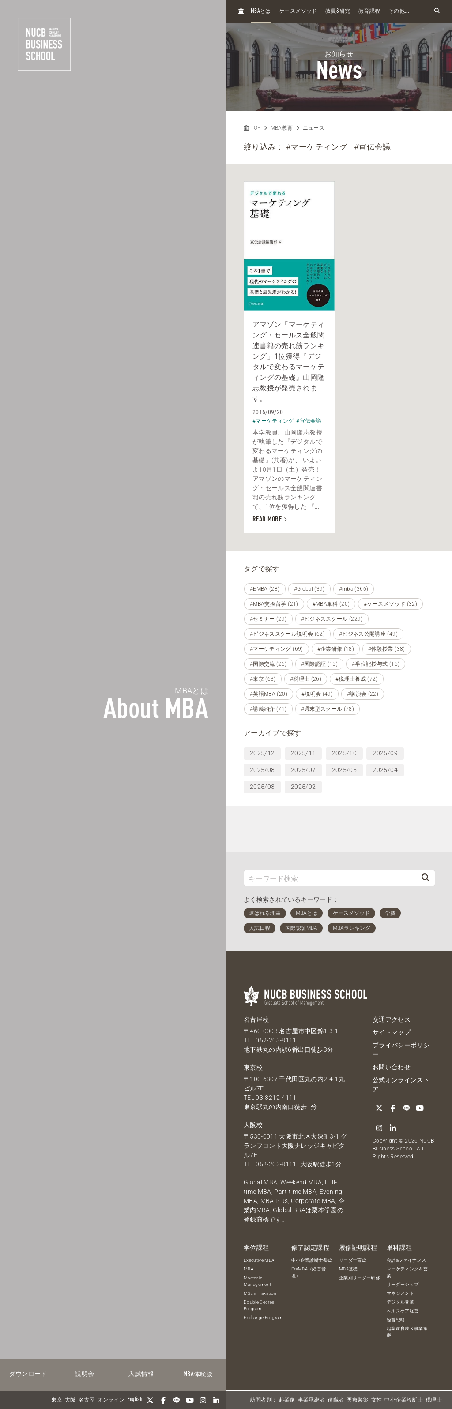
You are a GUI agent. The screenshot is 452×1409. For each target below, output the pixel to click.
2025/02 (303, 786)
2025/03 (262, 786)
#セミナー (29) (268, 619)
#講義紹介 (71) (268, 709)
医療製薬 (357, 1400)
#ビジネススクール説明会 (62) (287, 634)
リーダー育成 (352, 1260)
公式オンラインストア (401, 1084)
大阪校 (253, 1124)
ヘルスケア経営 (402, 1310)
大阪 (70, 1400)
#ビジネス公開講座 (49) (368, 634)
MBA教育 (282, 128)
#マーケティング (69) (276, 649)
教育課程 (369, 11)
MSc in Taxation (260, 1293)
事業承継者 (311, 1400)
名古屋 (87, 1400)
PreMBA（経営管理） (308, 1272)
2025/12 (262, 753)
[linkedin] (216, 1400)
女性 (376, 1400)
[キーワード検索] (330, 878)
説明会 (84, 1374)
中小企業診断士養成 (311, 1260)
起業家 (287, 1400)
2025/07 (303, 769)
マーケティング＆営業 (407, 1272)
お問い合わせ (392, 1067)
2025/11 (303, 753)
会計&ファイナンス (406, 1260)
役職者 (336, 1400)
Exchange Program (263, 1317)
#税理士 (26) (305, 679)
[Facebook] (163, 1400)
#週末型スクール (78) (327, 709)
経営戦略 (396, 1319)
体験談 (198, 1374)
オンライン (111, 1400)
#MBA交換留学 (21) (274, 604)
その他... (398, 11)
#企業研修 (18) (335, 649)
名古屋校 (256, 1019)
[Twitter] (150, 1400)
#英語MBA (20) (268, 694)
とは (261, 11)
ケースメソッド (298, 11)
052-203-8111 (276, 1040)
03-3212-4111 (276, 1097)
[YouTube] (189, 1400)
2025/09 (385, 753)
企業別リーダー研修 (359, 1277)
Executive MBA (259, 1260)
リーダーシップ (402, 1284)
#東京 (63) (263, 679)
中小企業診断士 (403, 1400)
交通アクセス (392, 1019)
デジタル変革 (400, 1302)
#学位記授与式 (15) (375, 664)
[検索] (425, 878)
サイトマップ (392, 1032)
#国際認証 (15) (319, 664)
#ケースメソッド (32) (390, 604)
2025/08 (262, 769)
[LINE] (176, 1400)
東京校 (253, 1067)
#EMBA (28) (265, 589)
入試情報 (141, 1374)
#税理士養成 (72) (356, 679)
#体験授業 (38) (386, 649)
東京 (56, 1400)
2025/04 (385, 769)
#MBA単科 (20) (331, 604)
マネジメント (400, 1293)
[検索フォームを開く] (437, 11)
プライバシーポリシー (401, 1050)
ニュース (313, 128)
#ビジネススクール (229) (332, 619)
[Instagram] (203, 1400)
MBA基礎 (348, 1269)
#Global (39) (309, 589)
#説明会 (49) (317, 694)
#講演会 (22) (362, 694)
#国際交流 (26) (268, 664)
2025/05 (344, 769)
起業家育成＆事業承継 (407, 1332)
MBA (248, 1269)
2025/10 (344, 753)
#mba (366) (354, 589)
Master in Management (257, 1281)
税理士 (434, 1400)
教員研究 (337, 11)
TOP (252, 128)
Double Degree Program (259, 1305)
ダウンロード (28, 1374)
